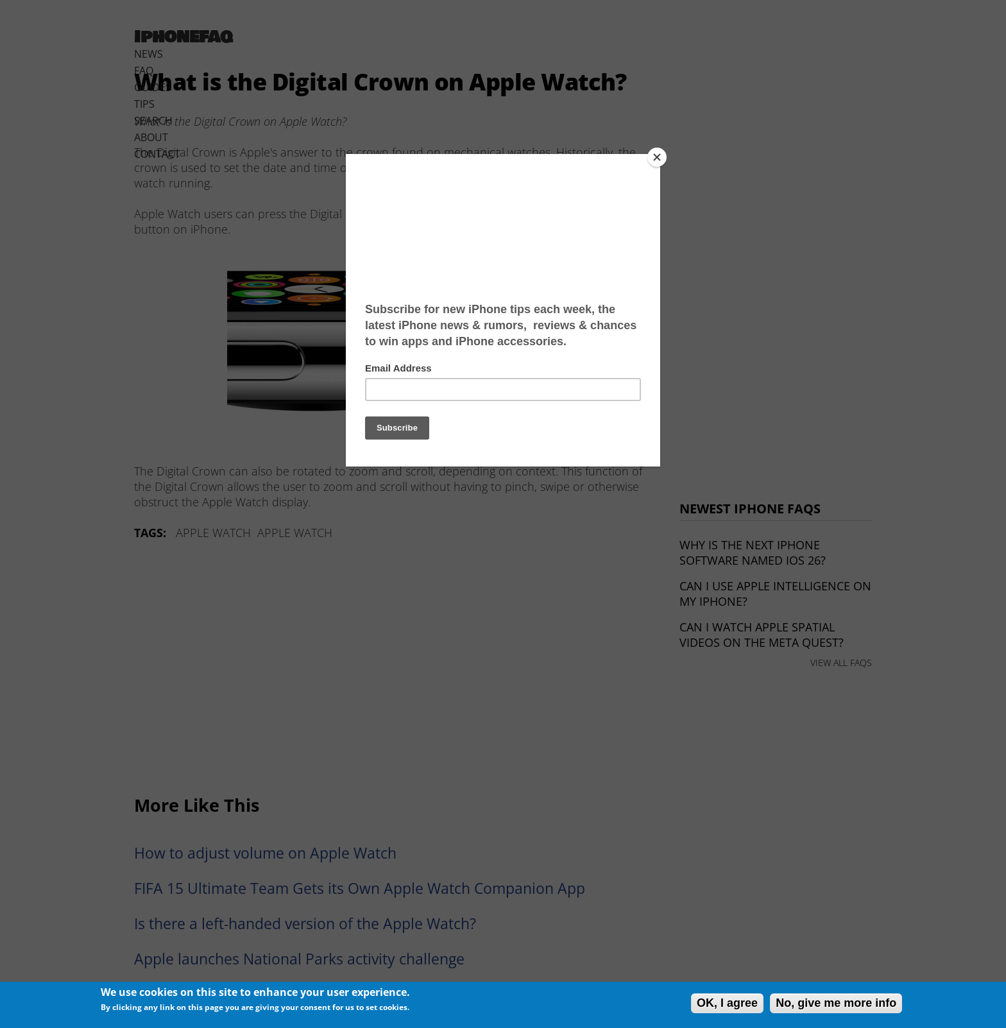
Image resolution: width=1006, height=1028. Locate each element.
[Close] (657, 157)
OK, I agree (727, 1003)
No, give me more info (836, 1003)
